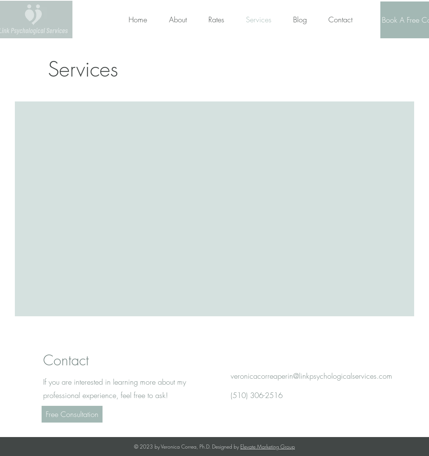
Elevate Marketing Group (267, 446)
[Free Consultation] (72, 414)
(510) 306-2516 (257, 395)
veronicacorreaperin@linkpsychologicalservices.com (311, 376)
